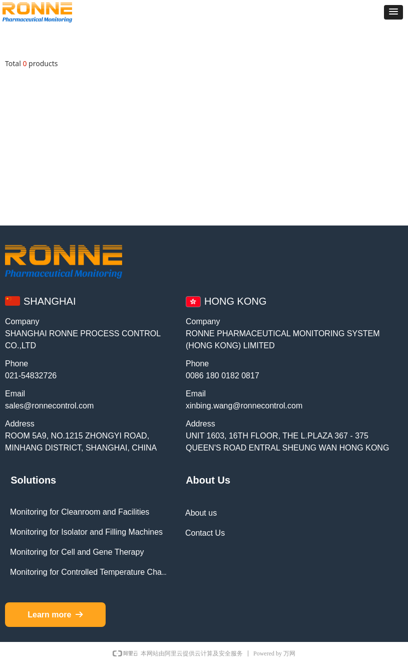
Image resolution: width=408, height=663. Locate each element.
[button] (393, 12)
